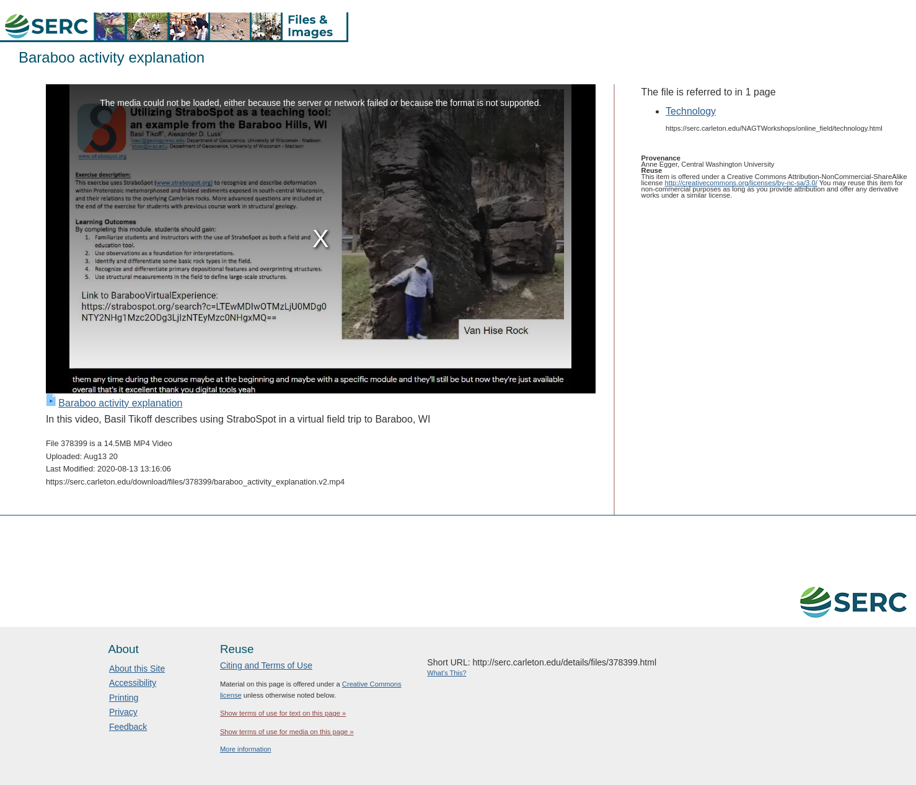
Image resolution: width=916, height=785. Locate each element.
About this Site (137, 668)
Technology (691, 111)
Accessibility (132, 683)
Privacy (123, 712)
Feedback (128, 727)
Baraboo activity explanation (120, 403)
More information (245, 749)
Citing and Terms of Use (266, 665)
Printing (123, 698)
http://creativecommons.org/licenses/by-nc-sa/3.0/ (741, 182)
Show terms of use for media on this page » (287, 731)
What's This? (446, 673)
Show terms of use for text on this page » (283, 713)
